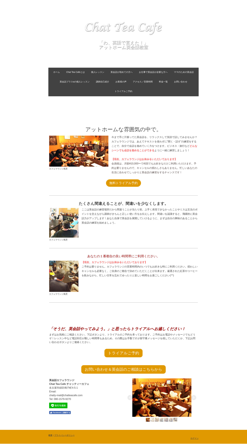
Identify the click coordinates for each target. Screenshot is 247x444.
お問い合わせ (180, 81)
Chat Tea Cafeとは (75, 72)
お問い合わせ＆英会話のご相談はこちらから (123, 369)
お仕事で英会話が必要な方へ (153, 72)
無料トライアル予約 (123, 183)
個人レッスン (97, 72)
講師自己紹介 (102, 81)
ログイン (195, 438)
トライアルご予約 (123, 91)
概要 (50, 435)
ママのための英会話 (184, 72)
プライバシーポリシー (64, 435)
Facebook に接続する (59, 412)
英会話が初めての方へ (122, 72)
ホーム (56, 72)
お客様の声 (120, 81)
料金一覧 (163, 81)
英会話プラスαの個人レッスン (75, 81)
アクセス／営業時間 (143, 81)
